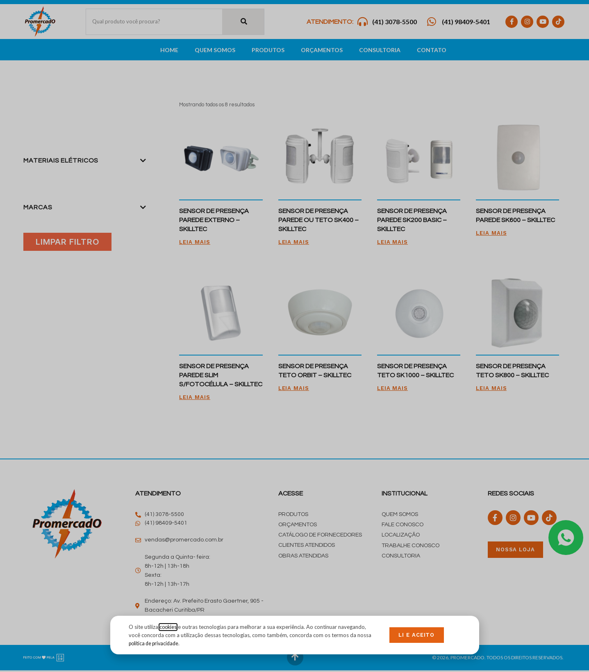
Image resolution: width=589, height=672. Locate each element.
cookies (168, 627)
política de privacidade (156, 643)
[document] (294, 336)
